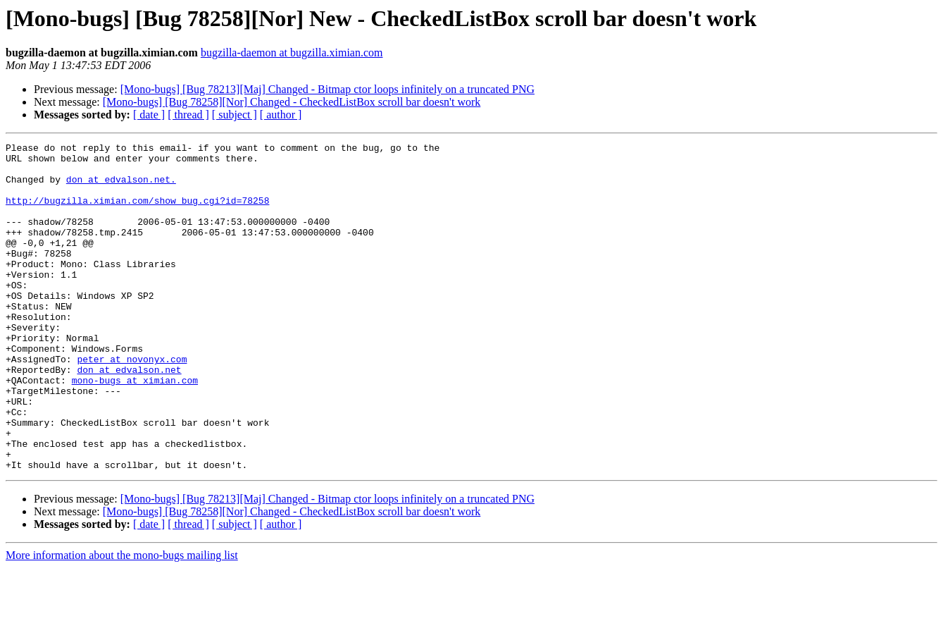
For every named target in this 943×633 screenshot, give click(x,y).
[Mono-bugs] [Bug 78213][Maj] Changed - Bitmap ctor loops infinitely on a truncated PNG (327, 89)
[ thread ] (188, 115)
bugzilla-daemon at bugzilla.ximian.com (292, 53)
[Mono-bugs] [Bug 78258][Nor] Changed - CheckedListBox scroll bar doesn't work (292, 102)
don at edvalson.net (129, 416)
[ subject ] (234, 115)
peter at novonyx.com (132, 403)
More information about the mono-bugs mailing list (122, 621)
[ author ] (281, 115)
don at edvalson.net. (121, 187)
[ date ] (149, 115)
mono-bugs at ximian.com (135, 428)
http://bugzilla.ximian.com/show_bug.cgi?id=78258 (137, 213)
